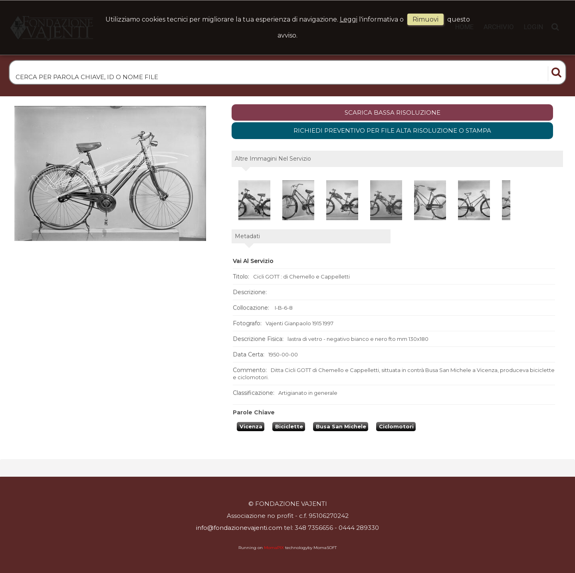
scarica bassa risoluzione (392, 112)
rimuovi (425, 19)
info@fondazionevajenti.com (239, 527)
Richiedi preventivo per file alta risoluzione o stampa (392, 130)
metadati (247, 236)
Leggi (348, 19)
